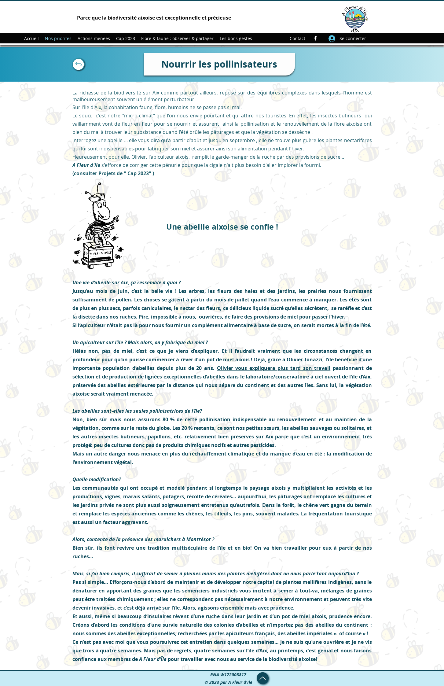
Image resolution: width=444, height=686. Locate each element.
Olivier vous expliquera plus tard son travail (274, 368)
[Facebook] (315, 38)
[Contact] (297, 38)
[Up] (78, 64)
